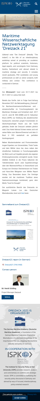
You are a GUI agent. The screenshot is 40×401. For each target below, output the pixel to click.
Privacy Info (32, 394)
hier (22, 193)
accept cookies (20, 398)
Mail (8, 297)
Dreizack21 (13, 265)
